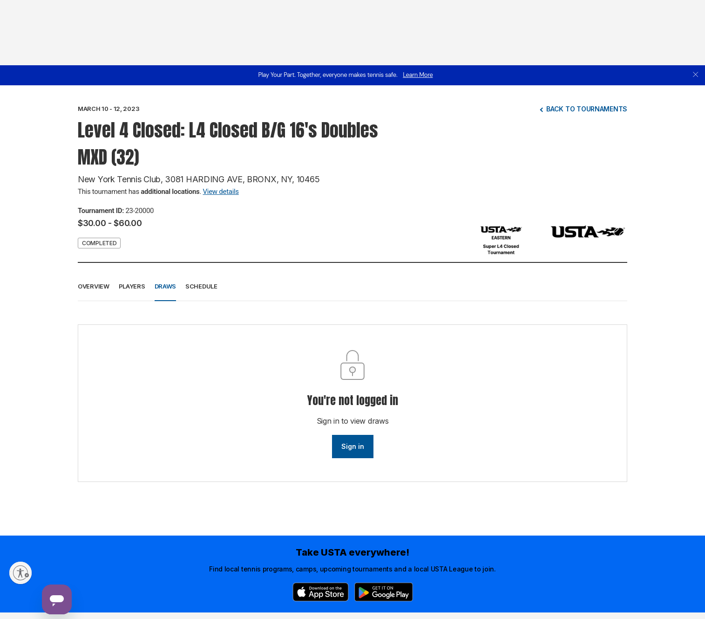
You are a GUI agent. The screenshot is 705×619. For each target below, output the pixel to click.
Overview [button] (93, 286)
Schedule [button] (201, 286)
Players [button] (132, 286)
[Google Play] (383, 592)
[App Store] (320, 592)
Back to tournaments (586, 109)
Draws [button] (165, 286)
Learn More (418, 75)
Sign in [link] (352, 446)
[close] (696, 75)
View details (221, 191)
